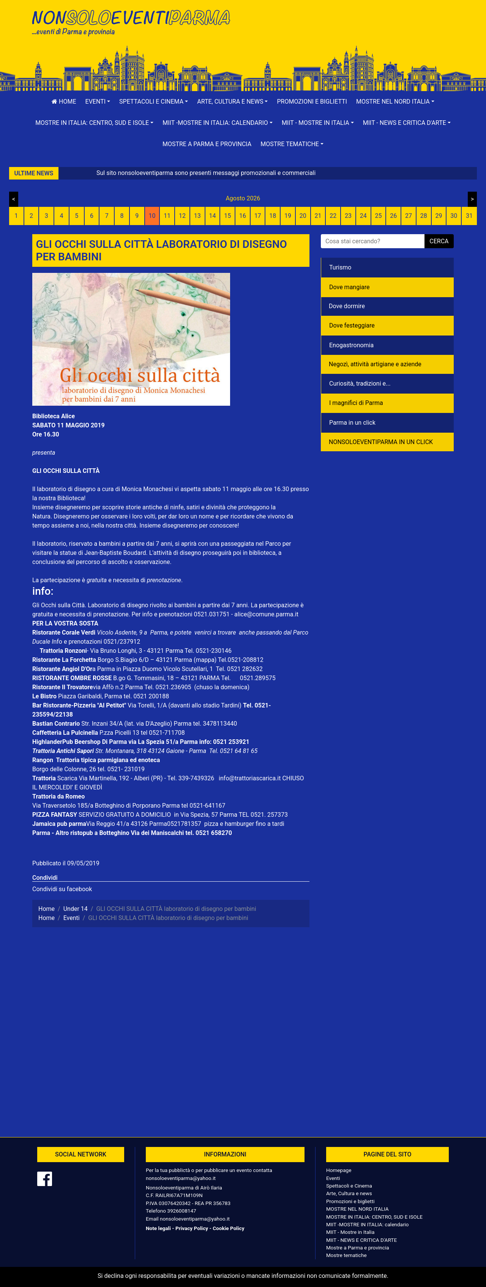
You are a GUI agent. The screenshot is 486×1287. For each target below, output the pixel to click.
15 (227, 215)
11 (167, 215)
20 (303, 215)
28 (423, 215)
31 (469, 215)
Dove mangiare (349, 287)
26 (393, 215)
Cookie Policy (228, 1228)
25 (378, 215)
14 (212, 215)
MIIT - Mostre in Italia (350, 1232)
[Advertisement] (351, 31)
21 (318, 215)
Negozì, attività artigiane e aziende (375, 364)
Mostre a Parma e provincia (207, 144)
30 (453, 215)
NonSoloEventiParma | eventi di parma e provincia (134, 22)
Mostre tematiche (346, 1255)
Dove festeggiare (352, 325)
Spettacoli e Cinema (349, 1186)
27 (408, 215)
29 (438, 215)
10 (151, 215)
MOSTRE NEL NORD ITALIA (357, 1209)
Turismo (340, 267)
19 (287, 215)
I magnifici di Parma (356, 402)
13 (197, 215)
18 (272, 215)
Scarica (68, 778)
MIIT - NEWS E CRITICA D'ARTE (361, 1240)
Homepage (338, 1170)
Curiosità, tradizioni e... (360, 383)
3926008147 (181, 1211)
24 (363, 215)
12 (182, 215)
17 (257, 215)
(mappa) (206, 659)
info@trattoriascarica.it (250, 778)
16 (242, 215)
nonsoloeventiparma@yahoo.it (181, 1178)
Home (64, 101)
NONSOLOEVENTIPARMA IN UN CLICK (381, 442)
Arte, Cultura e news (349, 1193)
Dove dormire (347, 306)
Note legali (158, 1228)
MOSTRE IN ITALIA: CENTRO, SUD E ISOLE (374, 1217)
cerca (438, 241)
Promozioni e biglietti (312, 101)
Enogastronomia (351, 345)
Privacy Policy (191, 1228)
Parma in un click (352, 422)
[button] (98, 101)
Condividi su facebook (62, 889)
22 (333, 215)
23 (348, 215)
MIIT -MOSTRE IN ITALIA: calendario (367, 1224)
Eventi (333, 1178)
